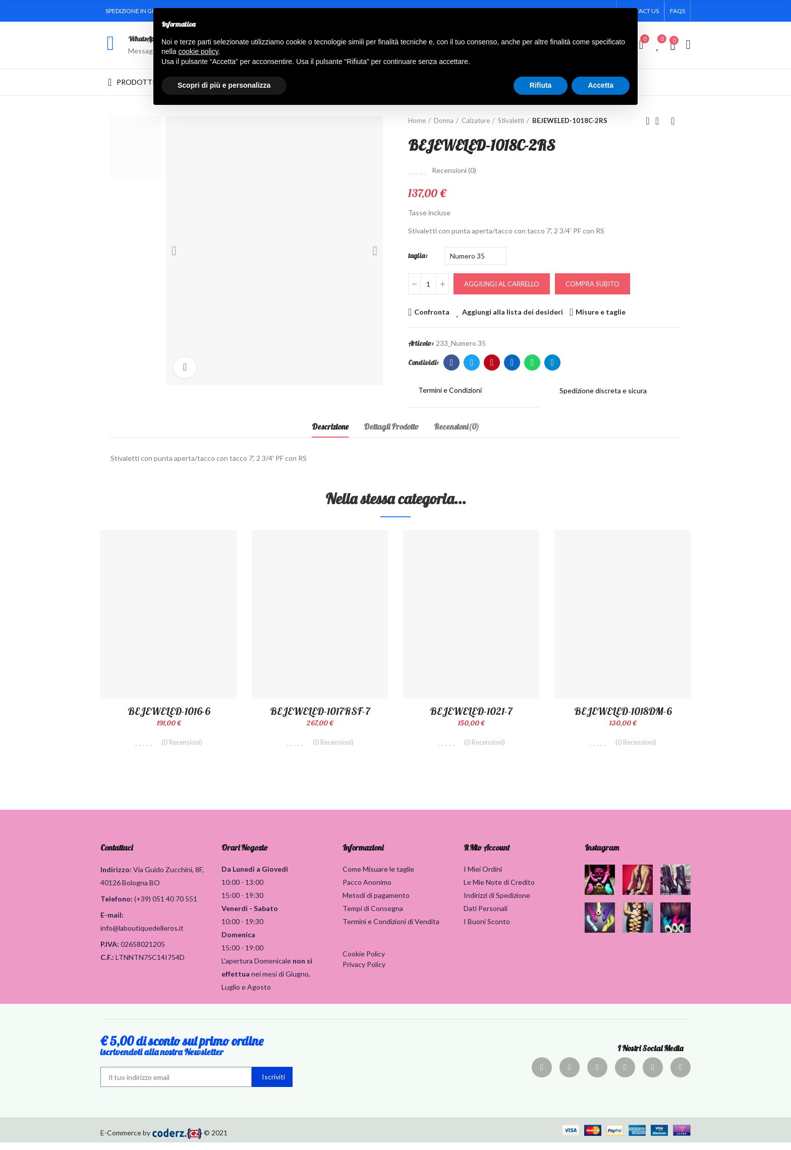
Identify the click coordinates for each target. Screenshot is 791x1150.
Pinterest (492, 362)
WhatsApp (142, 38)
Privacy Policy (364, 971)
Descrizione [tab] (330, 426)
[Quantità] (428, 283)
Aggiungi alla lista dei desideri (512, 312)
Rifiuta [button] (541, 85)
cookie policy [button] (198, 51)
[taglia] (475, 256)
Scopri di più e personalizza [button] (224, 85)
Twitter (472, 362)
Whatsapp (532, 362)
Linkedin (512, 362)
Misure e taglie (601, 312)
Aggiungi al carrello (501, 284)
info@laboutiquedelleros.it (142, 935)
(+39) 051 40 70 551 (165, 906)
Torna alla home (660, 121)
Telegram (552, 362)
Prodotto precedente (647, 121)
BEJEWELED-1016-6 (169, 711)
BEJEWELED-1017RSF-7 (320, 711)
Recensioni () (454, 170)
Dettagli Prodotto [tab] (391, 426)
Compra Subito (592, 284)
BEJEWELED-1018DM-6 (622, 711)
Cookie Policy (364, 961)
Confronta (431, 312)
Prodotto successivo (673, 121)
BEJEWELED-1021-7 (471, 711)
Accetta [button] (600, 85)
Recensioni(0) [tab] (456, 426)
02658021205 (143, 951)
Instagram (602, 855)
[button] (677, 11)
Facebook (452, 362)
